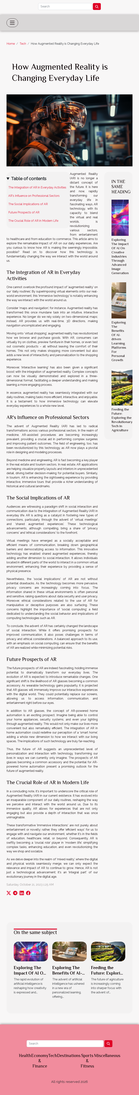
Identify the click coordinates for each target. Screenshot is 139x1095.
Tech (23, 43)
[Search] (65, 6)
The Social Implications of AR (28, 204)
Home (11, 43)
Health (25, 1055)
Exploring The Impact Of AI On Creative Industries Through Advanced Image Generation (120, 256)
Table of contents (28, 178)
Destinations (69, 1055)
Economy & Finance (39, 1060)
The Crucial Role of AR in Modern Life (33, 220)
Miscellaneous (107, 1055)
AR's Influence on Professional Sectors (34, 195)
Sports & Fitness (87, 1060)
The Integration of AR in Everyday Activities (37, 187)
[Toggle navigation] (12, 22)
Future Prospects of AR (23, 212)
